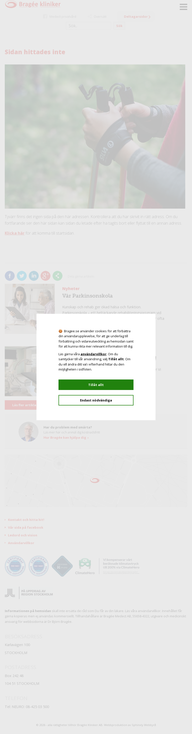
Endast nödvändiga (96, 400)
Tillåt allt (96, 384)
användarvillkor (93, 354)
